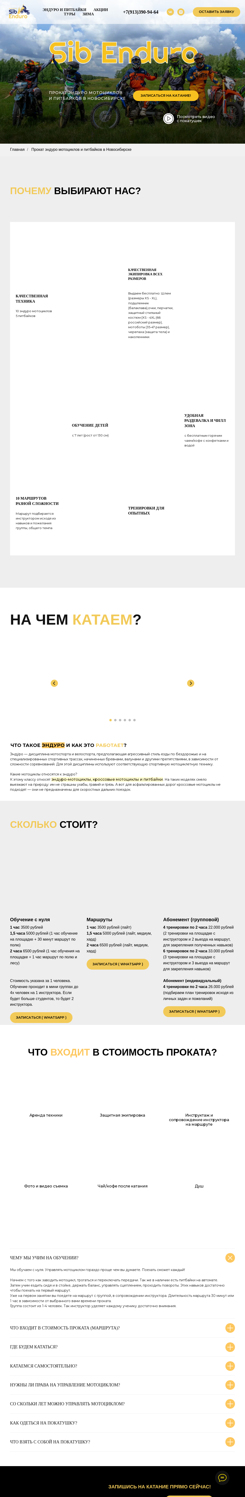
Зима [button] (88, 14)
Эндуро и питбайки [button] (64, 10)
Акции (101, 10)
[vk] (170, 12)
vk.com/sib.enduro (133, 1464)
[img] (169, 118)
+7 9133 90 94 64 (132, 1455)
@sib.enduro (128, 1471)
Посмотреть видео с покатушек (196, 118)
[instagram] (180, 12)
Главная (17, 149)
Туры (69, 14)
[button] (216, 12)
